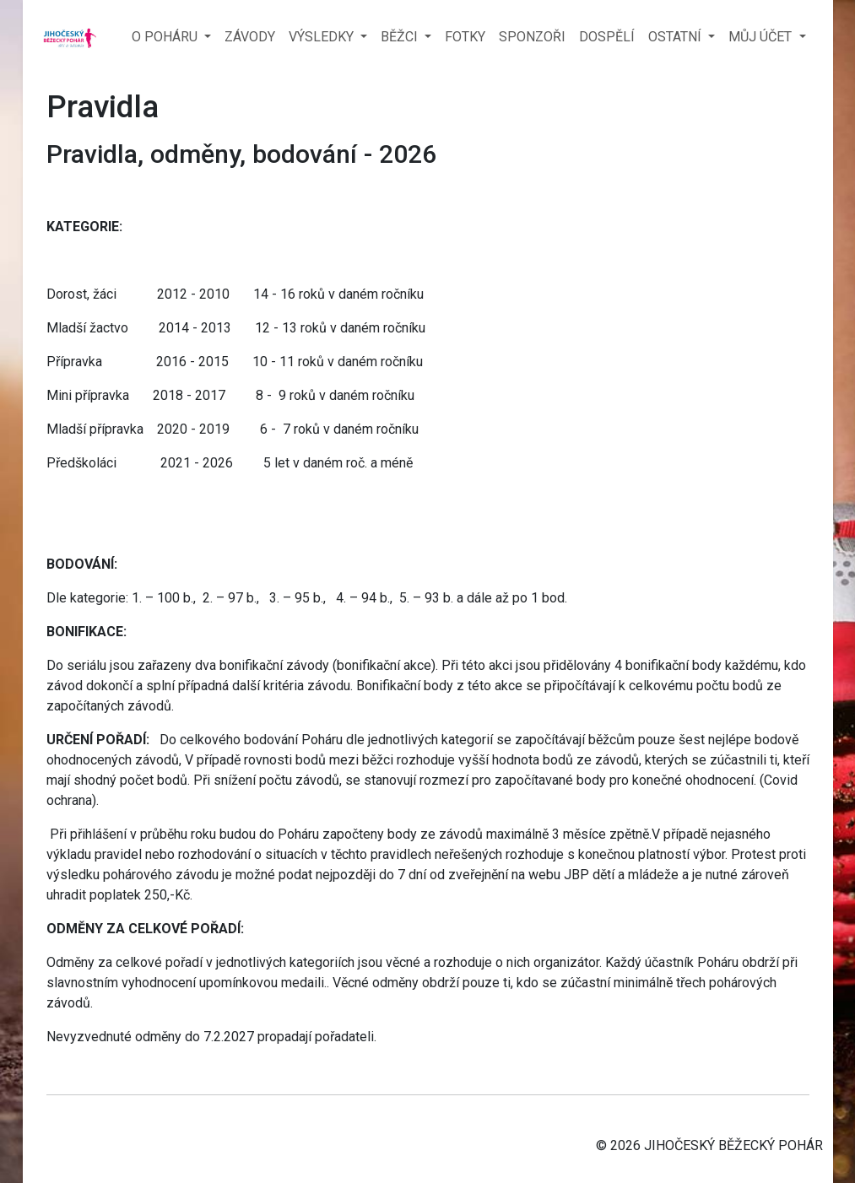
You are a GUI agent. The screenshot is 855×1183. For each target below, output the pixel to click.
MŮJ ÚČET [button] (761, 37)
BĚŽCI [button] (401, 37)
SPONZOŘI (532, 37)
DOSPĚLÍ (607, 37)
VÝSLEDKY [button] (323, 37)
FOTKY (465, 37)
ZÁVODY (250, 37)
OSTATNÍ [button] (676, 37)
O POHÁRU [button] (166, 37)
